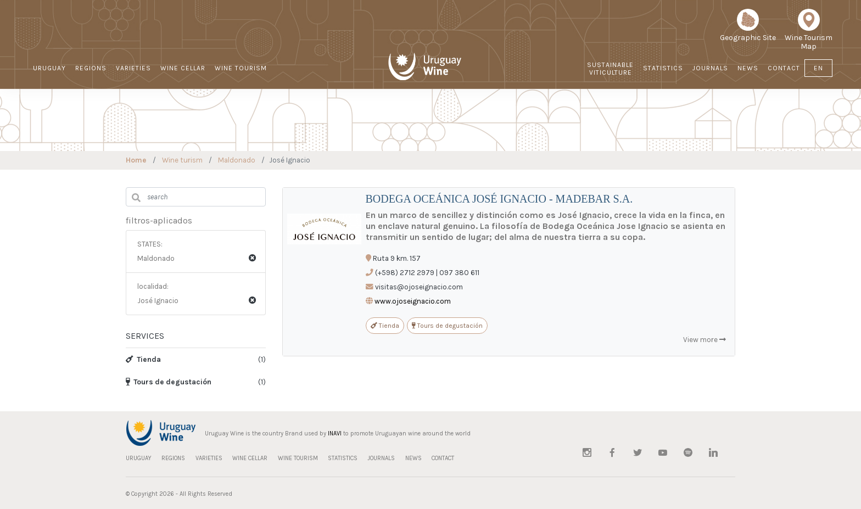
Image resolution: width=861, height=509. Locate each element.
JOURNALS (710, 68)
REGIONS (91, 68)
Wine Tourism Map (808, 33)
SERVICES (145, 336)
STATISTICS (663, 68)
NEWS (747, 68)
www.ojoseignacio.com (412, 301)
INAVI (335, 433)
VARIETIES (133, 68)
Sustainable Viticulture (610, 68)
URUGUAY (49, 68)
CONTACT (784, 68)
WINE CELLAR (182, 68)
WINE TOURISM (241, 68)
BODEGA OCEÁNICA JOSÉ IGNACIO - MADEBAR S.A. (499, 199)
